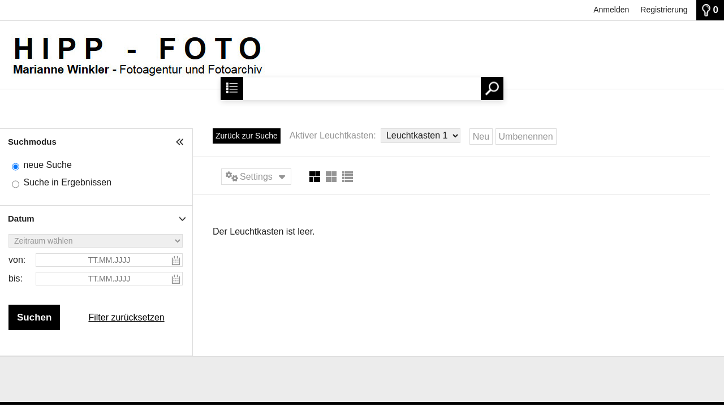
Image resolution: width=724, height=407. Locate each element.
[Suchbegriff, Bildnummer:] (361, 88)
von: (16, 260)
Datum (21, 218)
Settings (256, 176)
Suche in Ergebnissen (67, 182)
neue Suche (47, 165)
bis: (15, 278)
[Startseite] (132, 74)
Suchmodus (32, 141)
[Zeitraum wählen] (95, 241)
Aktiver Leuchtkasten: (334, 135)
